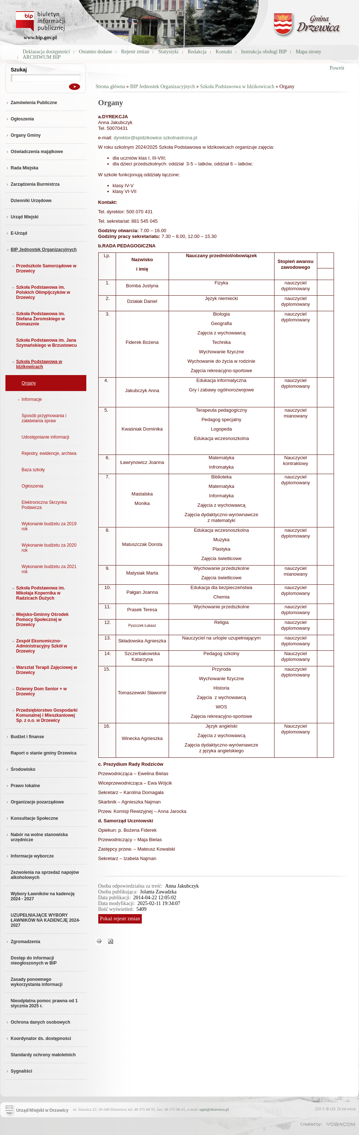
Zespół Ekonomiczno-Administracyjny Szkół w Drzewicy (39, 646)
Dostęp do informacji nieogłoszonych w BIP (34, 960)
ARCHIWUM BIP (42, 57)
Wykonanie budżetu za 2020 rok (49, 548)
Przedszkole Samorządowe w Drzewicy (44, 268)
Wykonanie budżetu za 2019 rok (49, 526)
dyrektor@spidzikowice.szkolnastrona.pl (155, 137)
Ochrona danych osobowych (37, 1022)
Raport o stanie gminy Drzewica (44, 753)
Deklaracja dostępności (46, 51)
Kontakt (224, 51)
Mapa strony (308, 51)
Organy (29, 383)
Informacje (29, 399)
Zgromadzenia (22, 941)
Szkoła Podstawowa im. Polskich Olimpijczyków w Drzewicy (40, 292)
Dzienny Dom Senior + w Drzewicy (39, 691)
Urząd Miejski (22, 216)
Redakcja (197, 51)
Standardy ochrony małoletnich (43, 1054)
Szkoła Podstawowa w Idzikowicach (36, 364)
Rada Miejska (21, 167)
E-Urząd (16, 233)
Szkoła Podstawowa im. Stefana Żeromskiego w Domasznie (38, 318)
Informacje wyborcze (29, 856)
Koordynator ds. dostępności (38, 1038)
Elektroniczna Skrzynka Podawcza (44, 505)
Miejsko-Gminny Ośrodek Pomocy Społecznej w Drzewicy (40, 619)
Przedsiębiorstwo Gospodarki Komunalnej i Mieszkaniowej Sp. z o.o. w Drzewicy (44, 715)
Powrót (337, 68)
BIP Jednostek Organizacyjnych (41, 249)
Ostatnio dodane (95, 51)
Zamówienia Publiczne (31, 102)
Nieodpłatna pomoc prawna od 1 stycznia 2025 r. (44, 1003)
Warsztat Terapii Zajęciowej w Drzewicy (44, 670)
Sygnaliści (18, 1071)
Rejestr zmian (135, 51)
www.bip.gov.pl (40, 37)
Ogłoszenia (19, 119)
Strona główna (110, 86)
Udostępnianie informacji (45, 437)
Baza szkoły (33, 469)
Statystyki (168, 51)
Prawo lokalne (22, 785)
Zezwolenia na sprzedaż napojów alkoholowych (45, 875)
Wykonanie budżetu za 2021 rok (49, 569)
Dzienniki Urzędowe (31, 200)
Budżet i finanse (24, 736)
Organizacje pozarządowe (34, 802)
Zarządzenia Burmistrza (32, 184)
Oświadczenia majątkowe (34, 151)
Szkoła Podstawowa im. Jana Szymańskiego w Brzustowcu (46, 343)
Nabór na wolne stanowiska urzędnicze (36, 837)
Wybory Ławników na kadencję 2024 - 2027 (43, 896)
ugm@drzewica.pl (214, 1109)
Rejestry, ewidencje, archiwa (49, 453)
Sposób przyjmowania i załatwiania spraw (44, 418)
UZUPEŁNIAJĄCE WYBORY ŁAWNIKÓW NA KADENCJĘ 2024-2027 (46, 920)
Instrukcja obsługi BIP (264, 51)
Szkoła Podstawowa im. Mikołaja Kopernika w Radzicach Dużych (38, 593)
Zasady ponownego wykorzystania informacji (37, 982)
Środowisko (20, 769)
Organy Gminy (23, 135)
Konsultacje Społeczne (31, 818)
